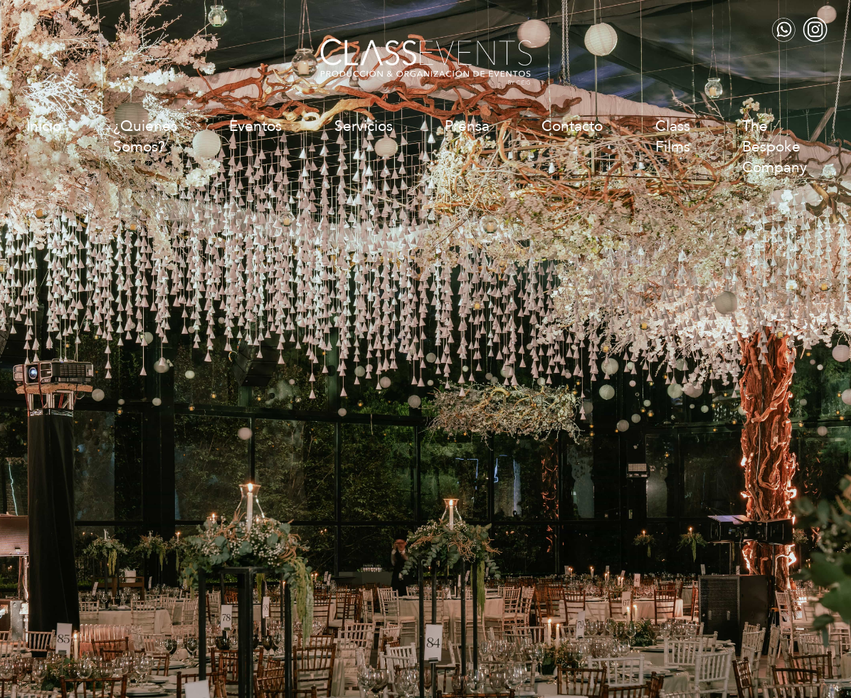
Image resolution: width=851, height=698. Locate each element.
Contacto (572, 126)
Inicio (43, 126)
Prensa (467, 126)
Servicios (363, 126)
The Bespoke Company (774, 147)
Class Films (672, 136)
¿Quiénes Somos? (145, 136)
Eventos (255, 126)
